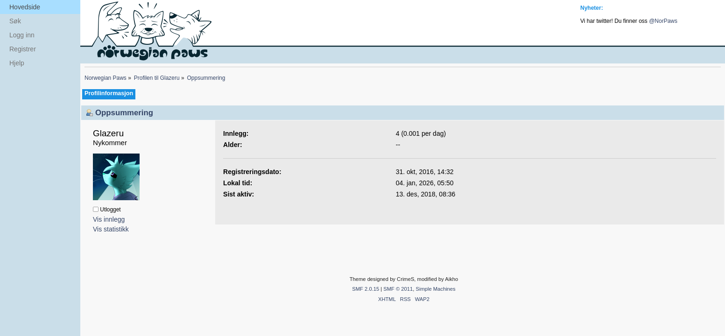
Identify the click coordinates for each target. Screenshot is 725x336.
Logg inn (22, 35)
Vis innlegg (109, 219)
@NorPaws (663, 21)
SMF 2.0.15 (365, 289)
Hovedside (24, 7)
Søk (15, 21)
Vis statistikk (111, 229)
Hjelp (16, 63)
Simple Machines (435, 289)
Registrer (22, 49)
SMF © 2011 (398, 289)
